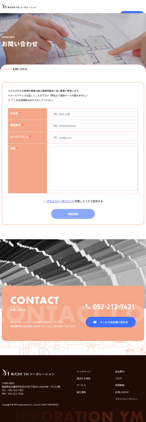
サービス (81, 385)
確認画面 (73, 214)
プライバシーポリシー (59, 201)
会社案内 (119, 371)
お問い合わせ (122, 392)
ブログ (118, 378)
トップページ (83, 371)
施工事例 (81, 392)
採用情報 (119, 385)
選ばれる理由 (83, 378)
